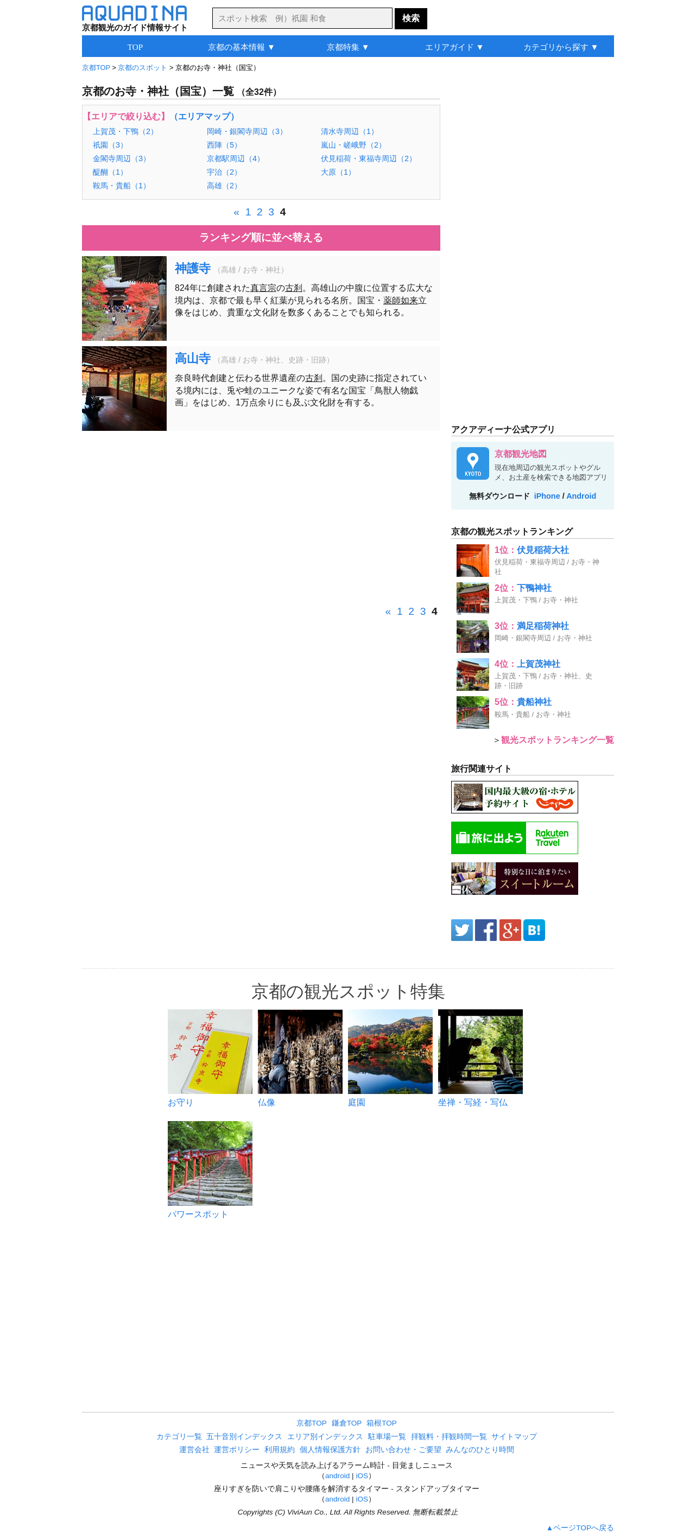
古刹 (293, 287)
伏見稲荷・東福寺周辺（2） (368, 158)
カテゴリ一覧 (179, 1437)
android (337, 1476)
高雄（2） (224, 185)
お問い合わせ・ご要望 (403, 1450)
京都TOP (311, 1423)
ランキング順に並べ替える (261, 237)
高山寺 (193, 358)
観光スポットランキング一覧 (557, 740)
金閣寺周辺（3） (121, 158)
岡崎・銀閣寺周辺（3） (247, 131)
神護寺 (193, 268)
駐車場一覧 (387, 1437)
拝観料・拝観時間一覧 (449, 1437)
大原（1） (338, 172)
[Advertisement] (261, 518)
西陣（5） (224, 145)
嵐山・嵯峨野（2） (353, 145)
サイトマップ (514, 1437)
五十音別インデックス (244, 1437)
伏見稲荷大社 (543, 550)
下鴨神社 (534, 588)
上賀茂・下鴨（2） (125, 131)
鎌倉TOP (347, 1423)
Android (581, 496)
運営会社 (194, 1450)
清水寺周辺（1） (349, 131)
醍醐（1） (110, 172)
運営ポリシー (237, 1450)
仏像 (266, 1102)
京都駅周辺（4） (235, 158)
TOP (135, 47)
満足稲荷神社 (543, 626)
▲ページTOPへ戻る (580, 1528)
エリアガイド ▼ (454, 47)
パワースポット (198, 1214)
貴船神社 (534, 702)
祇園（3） (110, 145)
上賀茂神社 (538, 664)
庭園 (356, 1102)
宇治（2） (224, 172)
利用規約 (279, 1450)
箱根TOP (381, 1423)
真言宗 (263, 287)
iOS (362, 1476)
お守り (181, 1102)
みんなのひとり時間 (480, 1450)
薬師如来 (400, 300)
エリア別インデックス (325, 1437)
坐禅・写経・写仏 (473, 1102)
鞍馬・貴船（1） (121, 185)
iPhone (547, 496)
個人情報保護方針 (330, 1450)
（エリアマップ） (204, 116)
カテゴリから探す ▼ (561, 47)
